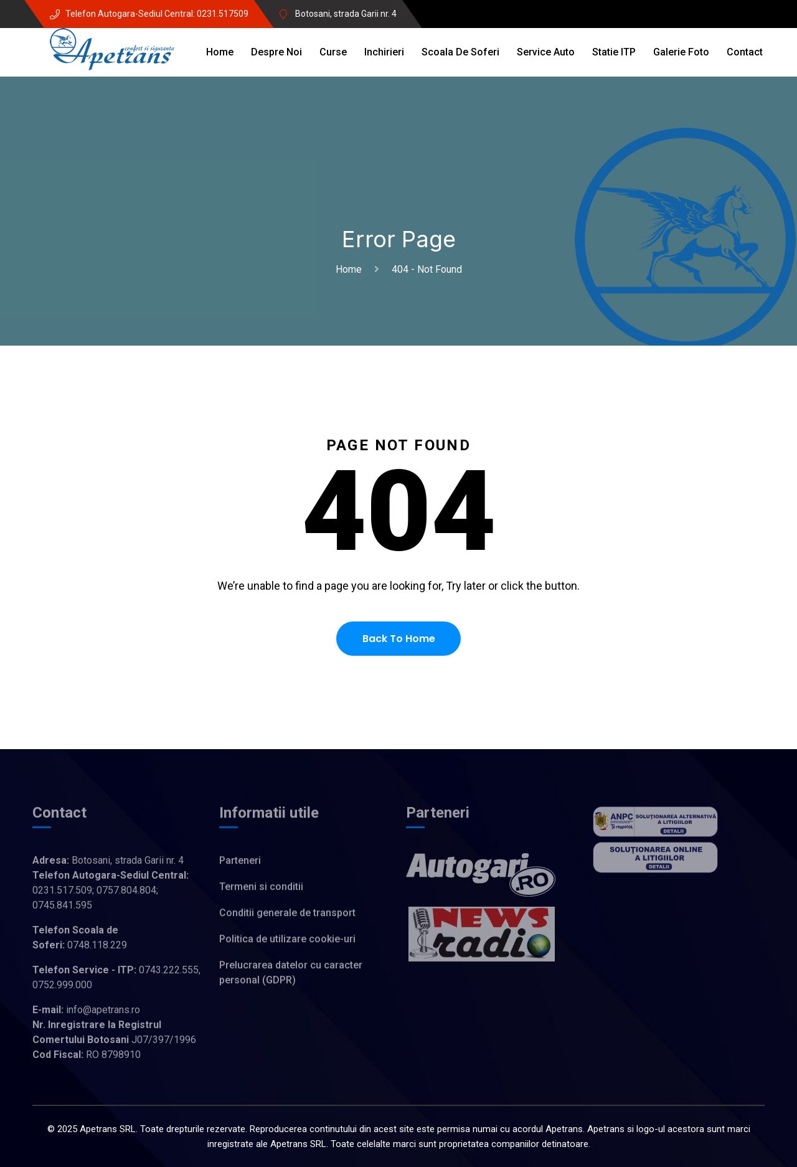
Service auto (546, 52)
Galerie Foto (681, 52)
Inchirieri (384, 52)
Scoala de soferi (460, 52)
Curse (333, 52)
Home (219, 52)
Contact (745, 52)
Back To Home (398, 638)
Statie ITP (614, 52)
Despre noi (276, 52)
